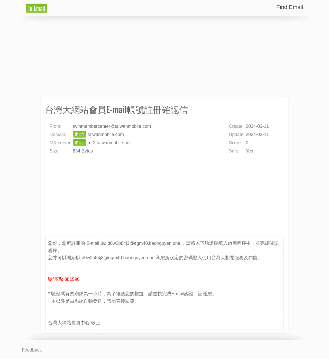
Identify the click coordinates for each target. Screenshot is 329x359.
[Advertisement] (164, 56)
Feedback (32, 350)
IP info (79, 134)
